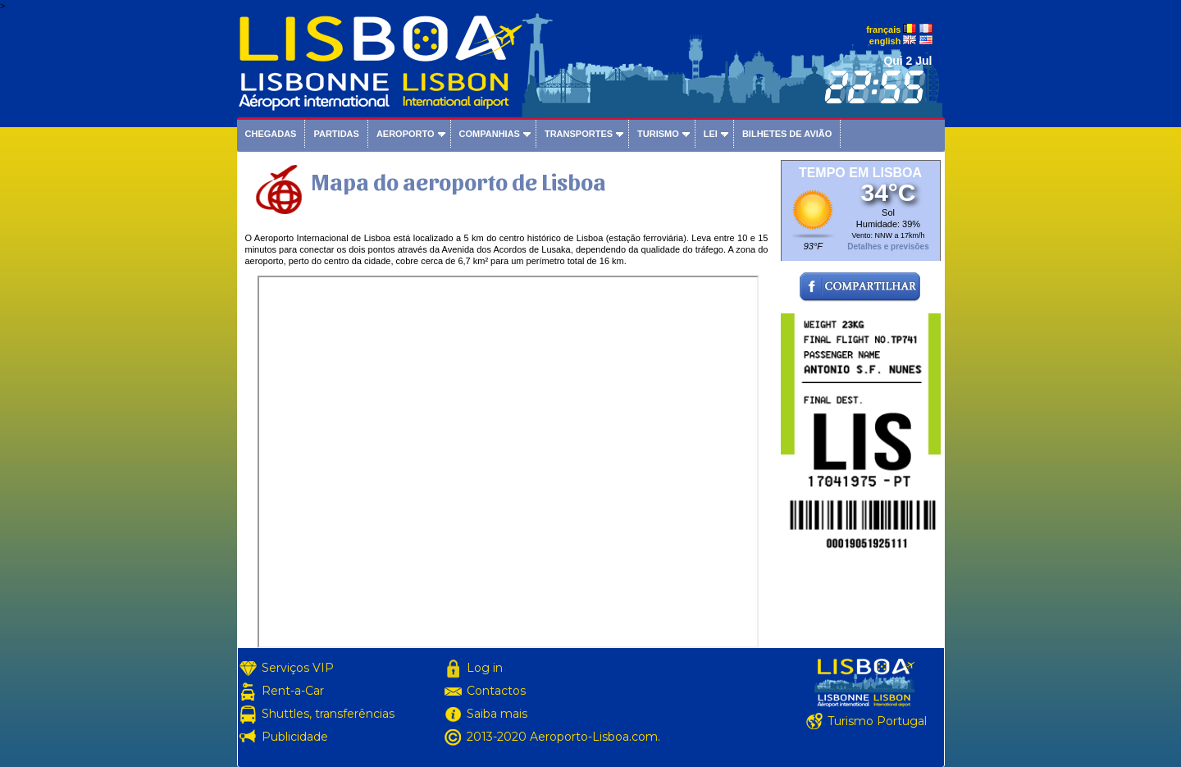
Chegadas (271, 134)
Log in (485, 667)
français (883, 29)
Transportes (579, 134)
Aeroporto (405, 134)
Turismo (658, 134)
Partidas (335, 134)
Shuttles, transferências (328, 713)
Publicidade (295, 736)
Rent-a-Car (293, 690)
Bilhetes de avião (787, 134)
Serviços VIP (298, 667)
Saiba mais (497, 713)
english (885, 41)
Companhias (489, 134)
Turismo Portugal (877, 721)
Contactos (496, 690)
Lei (711, 134)
